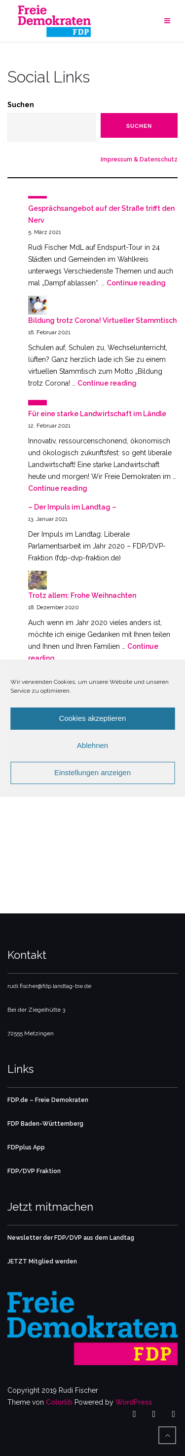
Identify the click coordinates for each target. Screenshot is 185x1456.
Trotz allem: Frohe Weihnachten (82, 595)
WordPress (133, 1402)
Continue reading (136, 283)
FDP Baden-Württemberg (45, 1123)
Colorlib (59, 1402)
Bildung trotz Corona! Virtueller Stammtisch (102, 320)
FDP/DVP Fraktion (34, 1171)
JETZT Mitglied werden (42, 1261)
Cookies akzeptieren (92, 718)
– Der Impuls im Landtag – (72, 507)
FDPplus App (26, 1147)
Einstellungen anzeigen (92, 772)
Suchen (20, 105)
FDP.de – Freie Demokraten (47, 1100)
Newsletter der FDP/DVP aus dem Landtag (70, 1237)
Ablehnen (92, 745)
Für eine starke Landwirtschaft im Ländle (97, 414)
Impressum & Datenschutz (139, 159)
